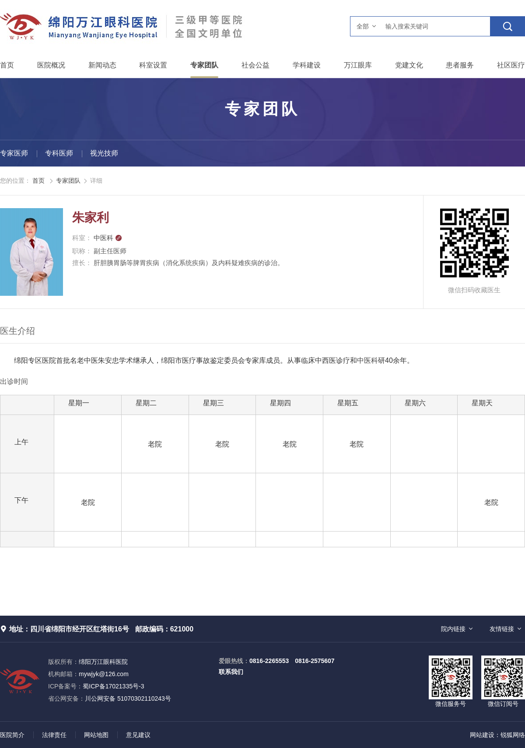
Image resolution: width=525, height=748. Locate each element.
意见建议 (138, 734)
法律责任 (54, 734)
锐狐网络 (512, 734)
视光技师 (104, 153)
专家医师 (14, 153)
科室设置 (153, 65)
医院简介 (12, 734)
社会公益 (256, 65)
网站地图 (96, 734)
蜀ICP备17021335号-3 (113, 686)
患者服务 (460, 65)
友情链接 (502, 628)
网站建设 (482, 734)
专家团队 (204, 65)
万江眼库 (358, 65)
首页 (7, 65)
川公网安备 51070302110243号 (109, 698)
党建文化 (409, 65)
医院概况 (51, 65)
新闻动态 (102, 65)
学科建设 (307, 65)
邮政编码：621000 (164, 629)
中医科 (108, 237)
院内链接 (453, 628)
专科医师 (59, 153)
